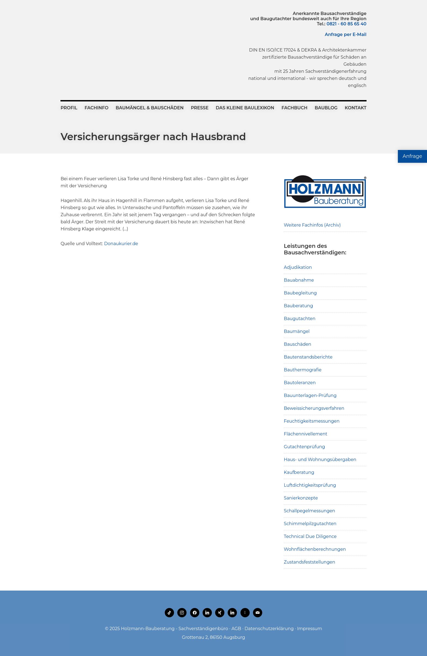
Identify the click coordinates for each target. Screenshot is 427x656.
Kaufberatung (299, 472)
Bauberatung (298, 305)
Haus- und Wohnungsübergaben (320, 459)
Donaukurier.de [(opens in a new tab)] (121, 243)
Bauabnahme (299, 280)
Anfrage (412, 156)
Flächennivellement (305, 434)
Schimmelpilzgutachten (310, 523)
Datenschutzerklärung (269, 628)
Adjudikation (298, 267)
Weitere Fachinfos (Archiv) (312, 225)
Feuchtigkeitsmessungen (311, 421)
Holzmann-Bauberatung (90, 23)
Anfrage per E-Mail (346, 34)
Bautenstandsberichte (308, 357)
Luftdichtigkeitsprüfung (310, 485)
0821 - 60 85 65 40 (346, 23)
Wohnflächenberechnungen (315, 549)
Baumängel (296, 331)
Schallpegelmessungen (309, 510)
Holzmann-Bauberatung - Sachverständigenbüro (174, 628)
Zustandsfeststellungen (309, 562)
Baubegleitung (300, 293)
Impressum (309, 628)
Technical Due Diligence (310, 536)
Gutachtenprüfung (304, 446)
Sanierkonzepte (301, 498)
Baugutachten (299, 318)
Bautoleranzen (300, 382)
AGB (236, 628)
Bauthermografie (302, 369)
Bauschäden (297, 344)
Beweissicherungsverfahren (314, 408)
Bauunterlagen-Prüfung (310, 395)
